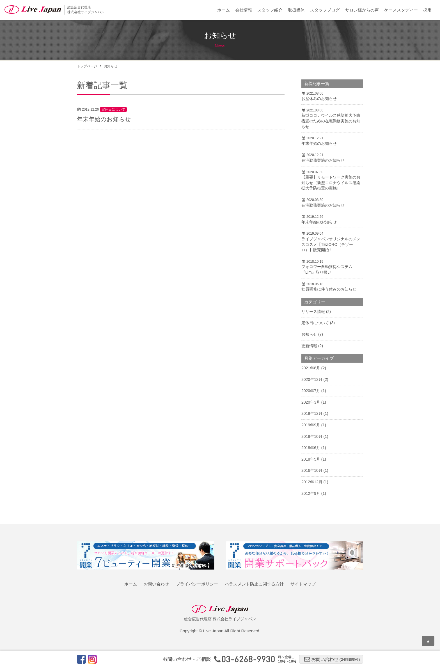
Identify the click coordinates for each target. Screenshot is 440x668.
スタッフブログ (325, 10)
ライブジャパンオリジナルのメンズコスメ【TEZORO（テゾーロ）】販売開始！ (330, 244)
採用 (427, 10)
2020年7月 (310, 390)
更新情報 (309, 346)
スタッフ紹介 (270, 10)
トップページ (87, 66)
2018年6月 (310, 447)
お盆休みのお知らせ (319, 98)
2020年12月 (311, 379)
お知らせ (309, 334)
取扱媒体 (296, 10)
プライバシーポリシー (197, 584)
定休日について (113, 109)
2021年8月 (310, 368)
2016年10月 (311, 470)
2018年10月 (311, 436)
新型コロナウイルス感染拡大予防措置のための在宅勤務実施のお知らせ (330, 121)
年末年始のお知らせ (104, 119)
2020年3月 (310, 402)
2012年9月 (310, 493)
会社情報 (243, 10)
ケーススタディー (401, 10)
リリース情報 (313, 311)
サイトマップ (303, 584)
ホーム (223, 10)
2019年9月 (310, 425)
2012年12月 (311, 482)
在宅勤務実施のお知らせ (323, 160)
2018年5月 (310, 459)
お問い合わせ (156, 584)
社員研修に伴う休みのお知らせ (328, 289)
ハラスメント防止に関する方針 (254, 584)
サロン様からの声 (362, 10)
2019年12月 (311, 413)
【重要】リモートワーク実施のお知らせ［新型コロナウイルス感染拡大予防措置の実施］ (330, 182)
